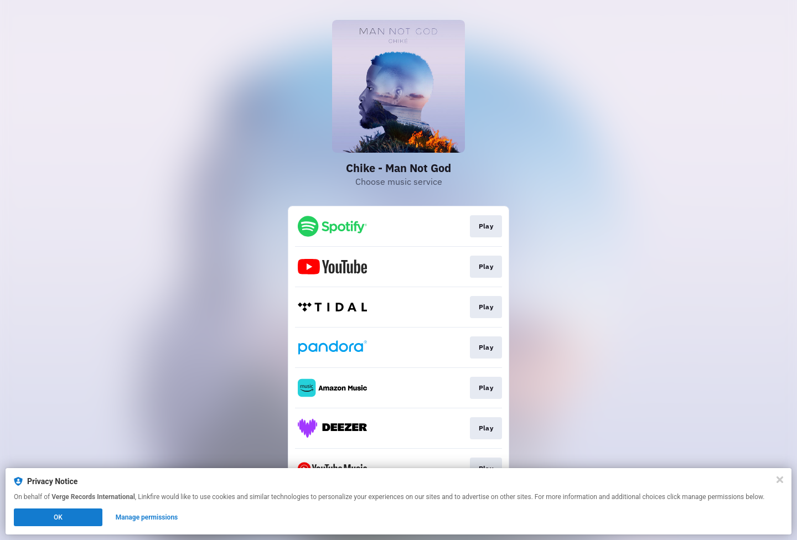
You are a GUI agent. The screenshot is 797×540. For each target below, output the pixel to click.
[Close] (780, 480)
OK (58, 517)
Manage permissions (147, 517)
